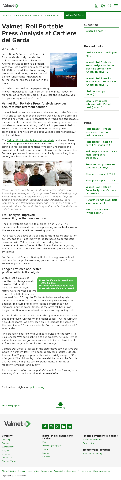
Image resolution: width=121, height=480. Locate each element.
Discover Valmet (9, 461)
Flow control (88, 443)
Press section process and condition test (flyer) (101, 166)
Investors (6, 454)
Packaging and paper (52, 445)
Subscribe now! (95, 30)
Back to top (60, 405)
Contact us (7, 457)
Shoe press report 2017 (99, 180)
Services (46, 456)
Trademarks (46, 471)
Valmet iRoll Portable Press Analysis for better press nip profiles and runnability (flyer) (100, 67)
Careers (5, 443)
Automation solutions (92, 439)
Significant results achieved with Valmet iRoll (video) (98, 104)
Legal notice (33, 471)
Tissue (45, 449)
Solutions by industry (92, 453)
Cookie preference (101, 471)
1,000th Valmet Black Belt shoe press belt (101, 201)
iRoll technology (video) (95, 93)
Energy (45, 453)
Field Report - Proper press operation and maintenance (98, 132)
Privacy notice (84, 471)
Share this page (11, 405)
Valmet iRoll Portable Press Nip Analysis (30, 140)
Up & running (36, 387)
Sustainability (8, 447)
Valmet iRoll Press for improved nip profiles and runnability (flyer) (101, 81)
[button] (6, 15)
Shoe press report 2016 (99, 174)
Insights (5, 450)
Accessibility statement (65, 471)
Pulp (44, 442)
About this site (9, 471)
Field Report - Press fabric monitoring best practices (101, 154)
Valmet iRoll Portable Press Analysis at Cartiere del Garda (101, 190)
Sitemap (21, 471)
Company (6, 439)
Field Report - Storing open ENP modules (99, 143)
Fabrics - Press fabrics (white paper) (99, 211)
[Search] (109, 5)
